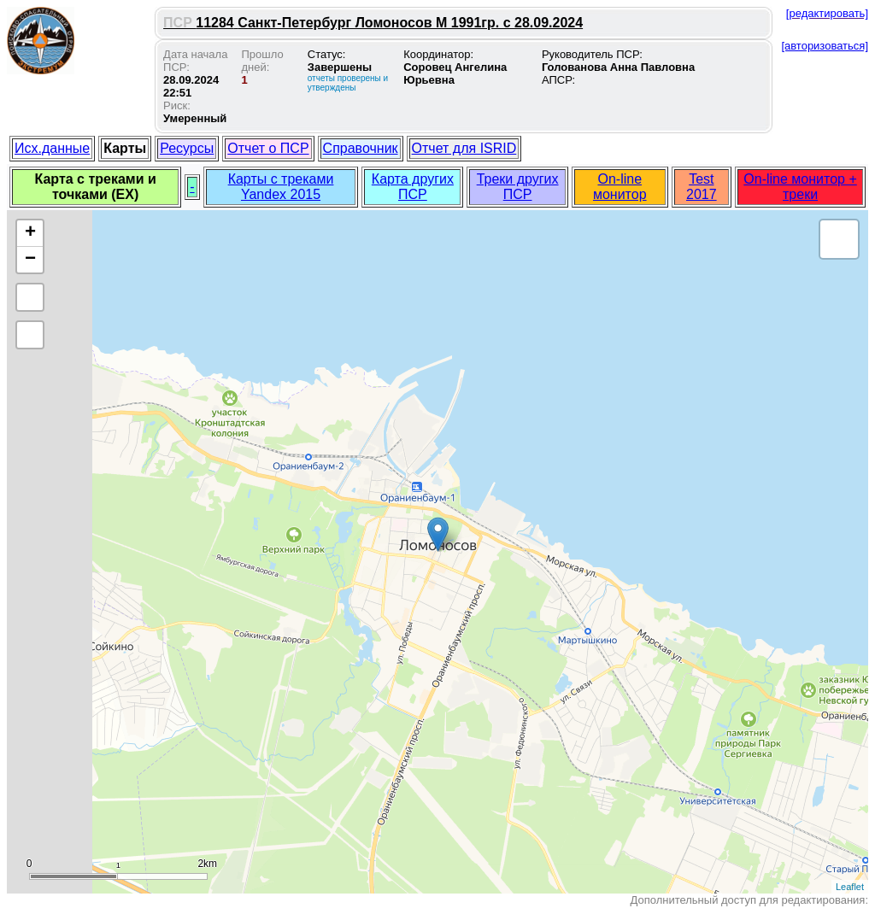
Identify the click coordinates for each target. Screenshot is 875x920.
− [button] (30, 259)
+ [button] (30, 233)
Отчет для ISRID (464, 148)
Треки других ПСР (518, 187)
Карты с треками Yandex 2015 (281, 187)
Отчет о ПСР (267, 148)
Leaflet (850, 887)
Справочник (360, 148)
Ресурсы (187, 148)
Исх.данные (52, 148)
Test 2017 (701, 187)
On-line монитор (620, 187)
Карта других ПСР (413, 187)
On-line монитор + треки (799, 187)
